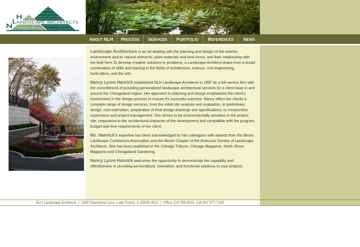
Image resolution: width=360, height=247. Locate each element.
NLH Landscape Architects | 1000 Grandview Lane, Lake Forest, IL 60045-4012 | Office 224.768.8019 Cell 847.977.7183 (130, 202)
